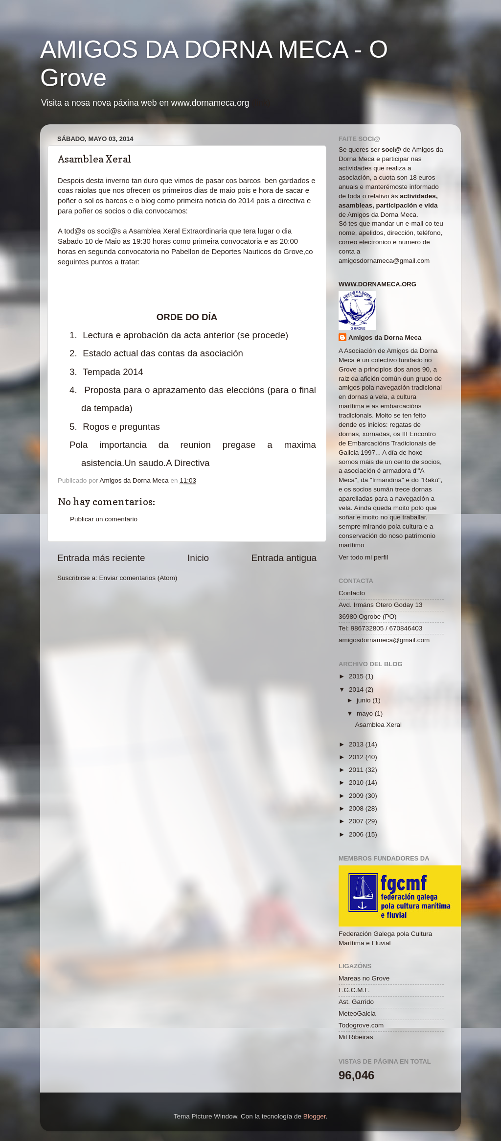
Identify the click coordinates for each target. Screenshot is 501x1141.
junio (364, 700)
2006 (357, 834)
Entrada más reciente (101, 558)
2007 (357, 821)
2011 (357, 769)
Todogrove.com (361, 1025)
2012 (357, 757)
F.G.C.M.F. (354, 990)
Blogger (314, 1116)
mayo (366, 713)
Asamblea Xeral (378, 724)
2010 (357, 782)
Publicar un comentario (103, 519)
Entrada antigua (284, 558)
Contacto (352, 593)
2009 (357, 795)
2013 (357, 744)
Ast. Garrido (356, 1001)
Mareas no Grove (364, 978)
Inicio (198, 558)
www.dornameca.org (377, 284)
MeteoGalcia (357, 1013)
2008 (357, 808)
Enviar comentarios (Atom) (138, 578)
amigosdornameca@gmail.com (384, 260)
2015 (357, 676)
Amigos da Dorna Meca (384, 337)
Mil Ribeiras (356, 1037)
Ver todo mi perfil (363, 557)
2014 (357, 689)
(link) (260, 103)
